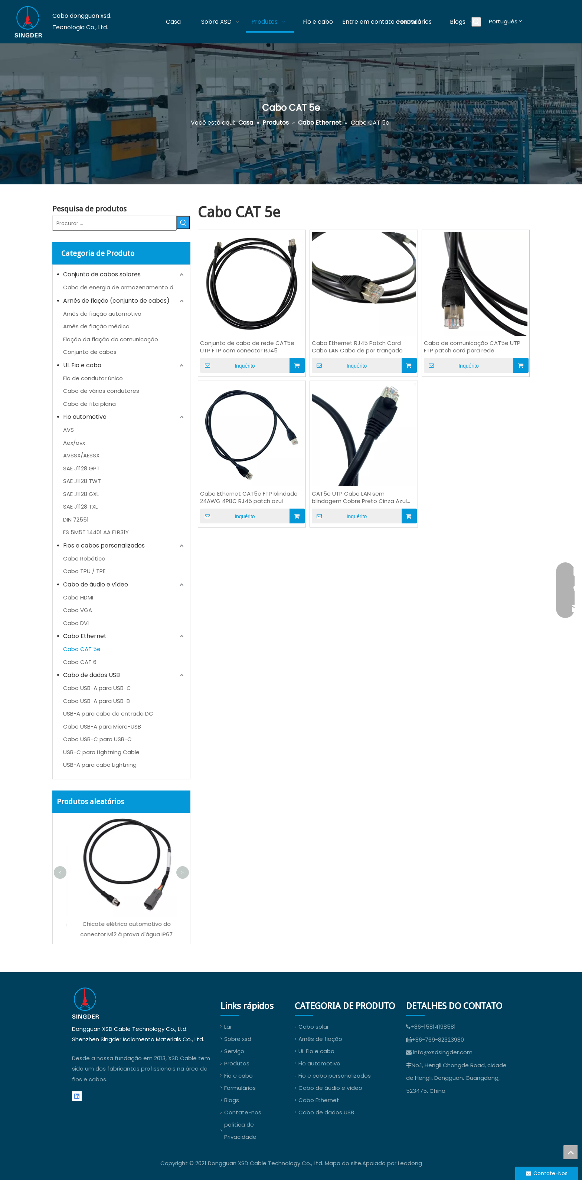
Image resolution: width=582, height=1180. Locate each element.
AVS (68, 430)
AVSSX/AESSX (81, 455)
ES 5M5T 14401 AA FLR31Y (96, 532)
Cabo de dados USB (91, 675)
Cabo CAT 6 (80, 662)
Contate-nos (242, 1112)
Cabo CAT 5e (82, 649)
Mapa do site (343, 1163)
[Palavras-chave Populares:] (476, 22)
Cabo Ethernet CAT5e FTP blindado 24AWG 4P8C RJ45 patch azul (249, 497)
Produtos (236, 1063)
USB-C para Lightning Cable (101, 752)
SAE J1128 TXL (80, 506)
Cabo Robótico (84, 558)
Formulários (240, 1088)
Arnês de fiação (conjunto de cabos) (116, 300)
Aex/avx (74, 443)
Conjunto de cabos (90, 352)
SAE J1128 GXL (81, 494)
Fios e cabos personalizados (104, 545)
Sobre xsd (237, 1039)
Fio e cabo (238, 1075)
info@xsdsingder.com (443, 1052)
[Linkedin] (77, 1096)
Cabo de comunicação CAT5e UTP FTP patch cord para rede (472, 346)
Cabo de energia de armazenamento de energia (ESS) (124, 287)
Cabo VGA (77, 610)
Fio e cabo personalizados (334, 1075)
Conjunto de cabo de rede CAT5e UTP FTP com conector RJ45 (247, 346)
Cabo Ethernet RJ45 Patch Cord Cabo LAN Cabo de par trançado (357, 346)
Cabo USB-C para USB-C (97, 739)
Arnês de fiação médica (96, 326)
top (570, 1152)
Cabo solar (313, 1027)
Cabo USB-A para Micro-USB (102, 726)
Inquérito (227, 365)
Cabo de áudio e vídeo (95, 584)
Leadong (410, 1163)
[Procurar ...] (115, 223)
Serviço (234, 1051)
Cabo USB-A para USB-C (97, 688)
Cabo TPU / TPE (84, 571)
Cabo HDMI (78, 597)
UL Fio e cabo (82, 365)
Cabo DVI (76, 623)
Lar (228, 1027)
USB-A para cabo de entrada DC (108, 713)
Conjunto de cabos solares (102, 274)
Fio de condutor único (93, 378)
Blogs (231, 1100)
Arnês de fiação (320, 1039)
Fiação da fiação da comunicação (110, 339)
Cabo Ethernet (85, 636)
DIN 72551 (76, 519)
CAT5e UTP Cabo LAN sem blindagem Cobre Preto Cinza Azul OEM (359, 497)
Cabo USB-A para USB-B (96, 701)
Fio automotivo (85, 416)
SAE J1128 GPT (81, 468)
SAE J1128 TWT (82, 481)
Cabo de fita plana (89, 404)
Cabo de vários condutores (101, 391)
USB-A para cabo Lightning (100, 765)
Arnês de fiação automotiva (102, 314)
